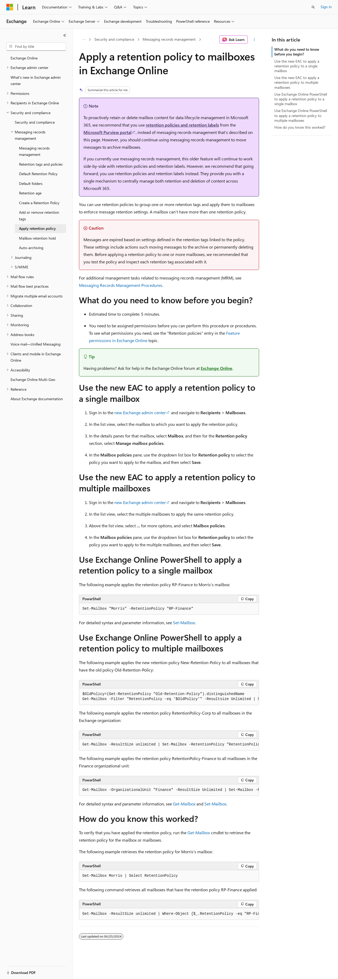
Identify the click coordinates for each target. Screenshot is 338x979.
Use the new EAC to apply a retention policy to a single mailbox (296, 66)
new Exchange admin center (140, 412)
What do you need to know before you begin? (296, 52)
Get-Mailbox (184, 803)
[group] (169, 696)
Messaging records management (169, 39)
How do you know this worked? (299, 127)
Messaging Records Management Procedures (120, 285)
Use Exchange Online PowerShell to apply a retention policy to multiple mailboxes (300, 115)
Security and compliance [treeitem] (35, 122)
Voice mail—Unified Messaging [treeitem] (35, 344)
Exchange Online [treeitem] (24, 57)
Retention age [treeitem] (30, 192)
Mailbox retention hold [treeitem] (37, 238)
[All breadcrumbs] (83, 39)
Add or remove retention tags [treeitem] (39, 215)
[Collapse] (64, 35)
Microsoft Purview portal (107, 132)
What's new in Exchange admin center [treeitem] (36, 80)
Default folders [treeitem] (31, 183)
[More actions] (254, 39)
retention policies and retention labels (182, 125)
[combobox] (36, 46)
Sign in (326, 6)
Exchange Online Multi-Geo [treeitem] (33, 379)
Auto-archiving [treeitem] (31, 247)
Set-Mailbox (184, 622)
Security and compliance (114, 39)
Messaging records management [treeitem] (34, 151)
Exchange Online (216, 368)
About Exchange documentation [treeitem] (37, 398)
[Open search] (313, 7)
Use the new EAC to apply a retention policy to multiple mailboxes (296, 82)
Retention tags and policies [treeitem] (41, 164)
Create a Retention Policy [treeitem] (39, 202)
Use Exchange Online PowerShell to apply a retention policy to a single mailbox (300, 99)
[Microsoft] (9, 7)
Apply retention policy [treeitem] (37, 228)
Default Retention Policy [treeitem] (38, 173)
